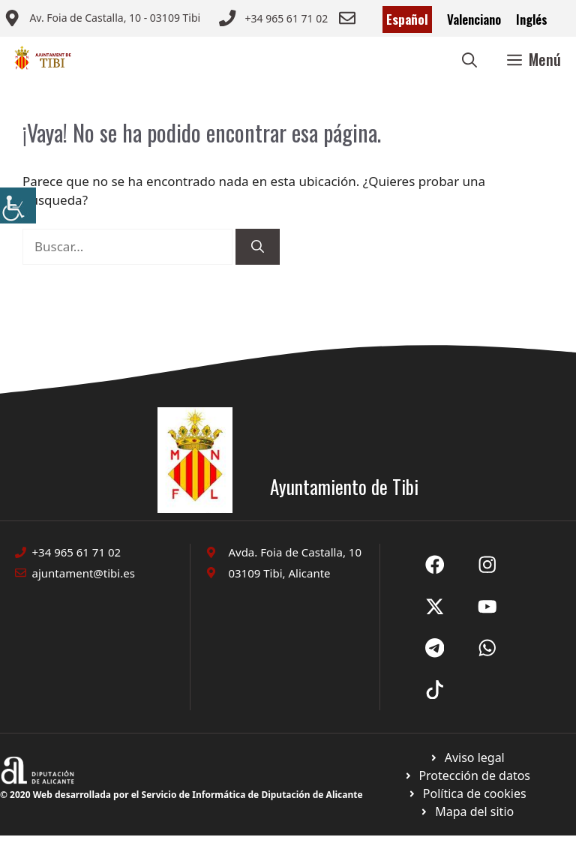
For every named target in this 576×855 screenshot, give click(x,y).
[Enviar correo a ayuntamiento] (102, 19)
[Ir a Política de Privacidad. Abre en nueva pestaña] (467, 757)
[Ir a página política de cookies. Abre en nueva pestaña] (467, 775)
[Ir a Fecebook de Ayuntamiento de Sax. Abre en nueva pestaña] (435, 565)
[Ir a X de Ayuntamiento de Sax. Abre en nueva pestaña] (487, 565)
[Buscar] (258, 247)
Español (407, 19)
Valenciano (474, 19)
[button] (469, 59)
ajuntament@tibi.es (83, 573)
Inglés (532, 19)
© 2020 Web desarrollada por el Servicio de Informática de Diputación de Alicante (181, 794)
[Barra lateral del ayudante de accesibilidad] (18, 206)
